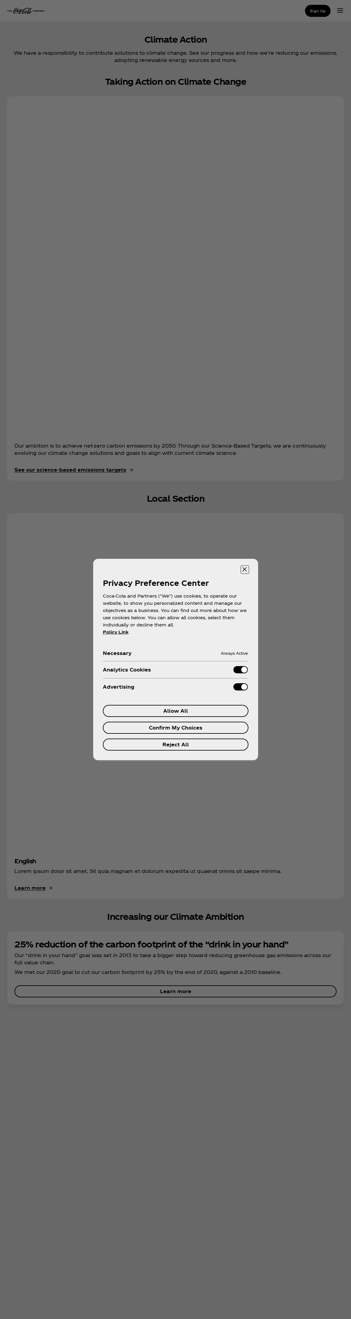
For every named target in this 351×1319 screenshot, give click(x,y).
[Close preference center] (244, 569)
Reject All (175, 744)
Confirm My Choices (175, 727)
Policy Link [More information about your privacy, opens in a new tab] (115, 632)
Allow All (175, 711)
